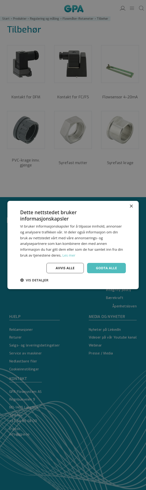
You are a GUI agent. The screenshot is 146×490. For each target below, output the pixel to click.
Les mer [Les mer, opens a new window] (68, 255)
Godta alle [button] (106, 268)
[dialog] (73, 245)
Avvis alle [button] (65, 268)
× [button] (131, 206)
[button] (34, 280)
